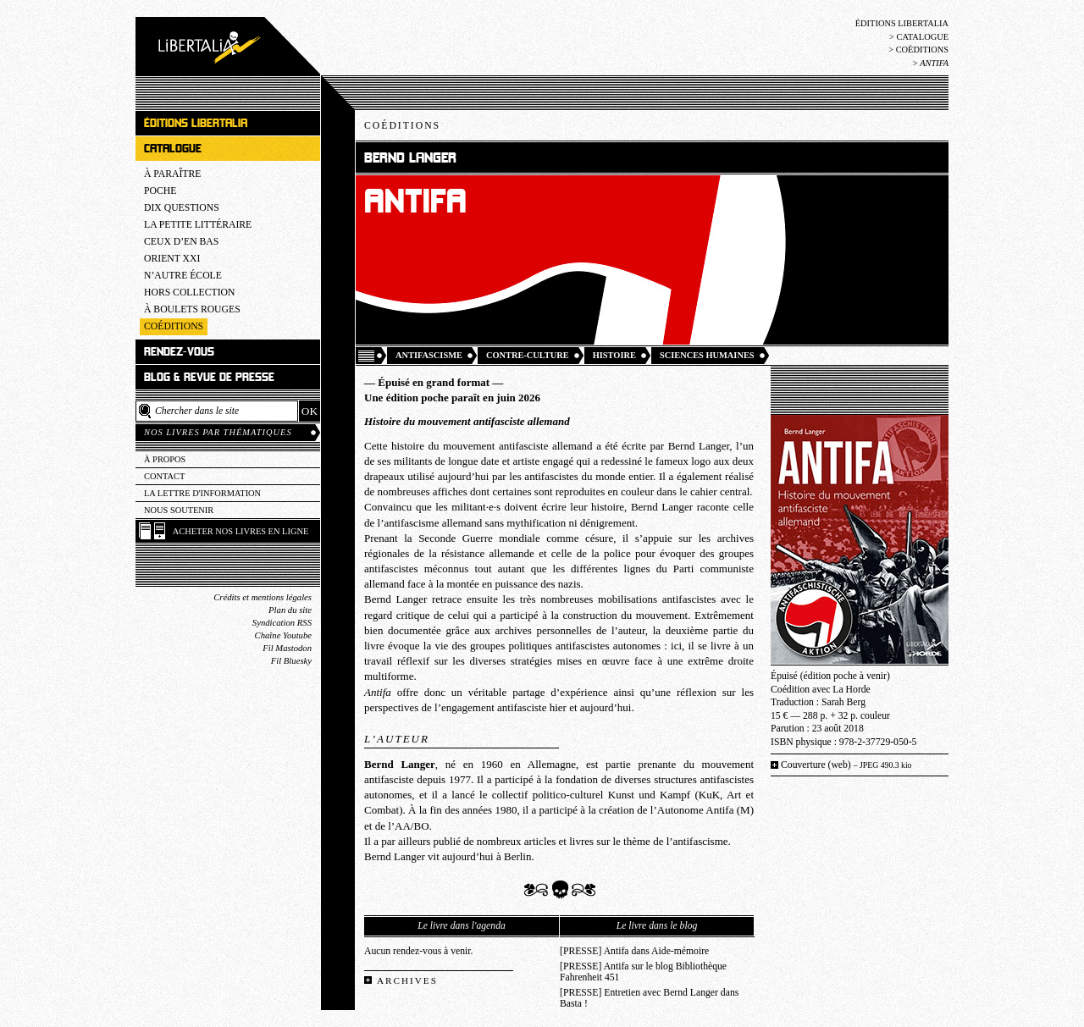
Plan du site (290, 610)
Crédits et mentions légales (262, 597)
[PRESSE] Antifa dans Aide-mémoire (634, 951)
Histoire (614, 355)
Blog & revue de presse (209, 377)
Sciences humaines (707, 355)
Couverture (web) (846, 764)
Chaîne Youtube (283, 635)
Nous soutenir (178, 510)
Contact (164, 476)
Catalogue (922, 36)
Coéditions (922, 49)
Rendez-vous (179, 351)
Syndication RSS (282, 622)
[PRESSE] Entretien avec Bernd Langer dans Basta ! (649, 998)
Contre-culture (527, 355)
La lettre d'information (202, 493)
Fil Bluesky (291, 660)
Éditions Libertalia (901, 23)
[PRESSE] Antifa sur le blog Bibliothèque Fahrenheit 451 (643, 972)
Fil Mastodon (287, 648)
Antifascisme (428, 355)
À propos (164, 459)
